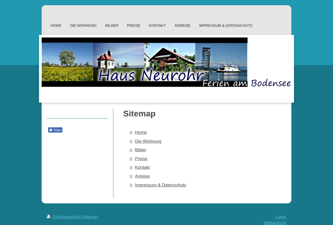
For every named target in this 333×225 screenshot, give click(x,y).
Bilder (140, 149)
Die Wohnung (148, 141)
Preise (141, 158)
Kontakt (142, 167)
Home (141, 132)
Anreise (142, 176)
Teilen (55, 130)
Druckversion (63, 216)
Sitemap (90, 216)
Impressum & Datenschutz (160, 185)
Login (281, 216)
